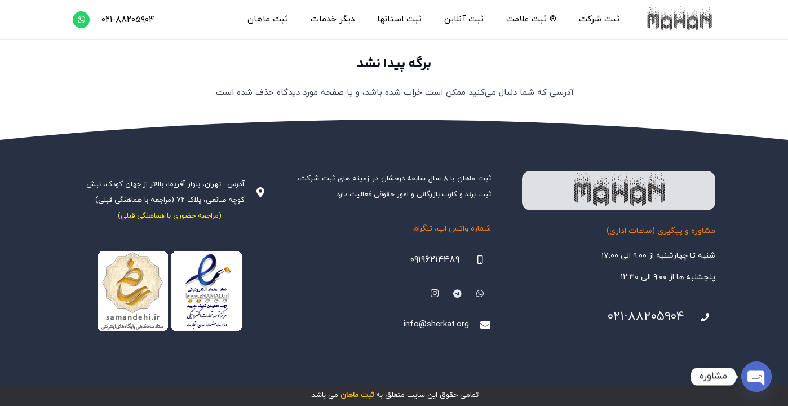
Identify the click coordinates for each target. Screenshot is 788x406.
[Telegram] (457, 293)
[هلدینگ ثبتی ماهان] (679, 20)
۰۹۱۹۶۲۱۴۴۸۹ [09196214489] (434, 260)
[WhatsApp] (81, 19)
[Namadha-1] (169, 291)
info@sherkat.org (436, 324)
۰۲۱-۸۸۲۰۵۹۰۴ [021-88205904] (645, 316)
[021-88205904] (700, 317)
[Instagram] (434, 293)
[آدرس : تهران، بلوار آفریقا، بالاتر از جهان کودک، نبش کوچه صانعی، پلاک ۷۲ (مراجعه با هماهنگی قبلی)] (255, 192)
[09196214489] (475, 260)
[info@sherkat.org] (479, 325)
